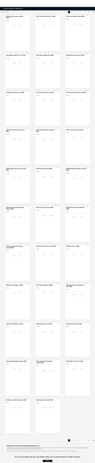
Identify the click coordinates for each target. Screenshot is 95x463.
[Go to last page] (93, 12)
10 (88, 12)
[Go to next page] (91, 12)
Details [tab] (14, 25)
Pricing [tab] (20, 25)
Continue (47, 460)
